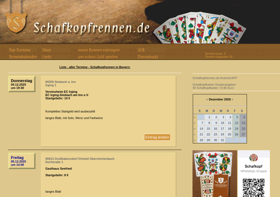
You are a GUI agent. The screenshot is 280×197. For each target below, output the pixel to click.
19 (236, 128)
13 (243, 122)
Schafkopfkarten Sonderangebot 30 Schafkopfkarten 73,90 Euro (214, 86)
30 (215, 140)
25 (229, 134)
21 (201, 134)
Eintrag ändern (157, 137)
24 (222, 134)
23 (215, 134)
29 (208, 140)
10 (222, 122)
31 (222, 140)
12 (236, 122)
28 (201, 140)
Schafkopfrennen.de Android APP (214, 78)
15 (208, 128)
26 (236, 134)
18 (229, 128)
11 (229, 122)
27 (243, 134)
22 (208, 134)
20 (243, 128)
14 (201, 128)
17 (222, 128)
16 (215, 128)
